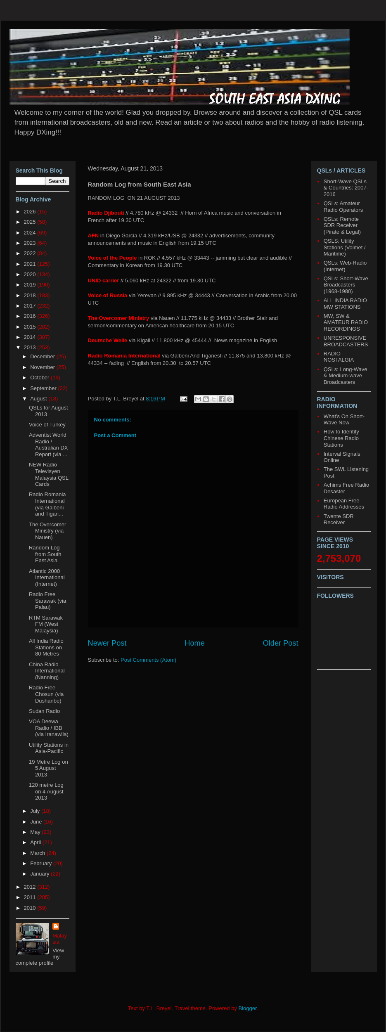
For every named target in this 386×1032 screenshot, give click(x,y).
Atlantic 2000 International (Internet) (47, 577)
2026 (31, 211)
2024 (31, 233)
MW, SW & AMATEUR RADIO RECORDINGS (346, 322)
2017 (31, 306)
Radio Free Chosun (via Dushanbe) (46, 693)
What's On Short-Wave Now (344, 419)
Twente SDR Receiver (339, 519)
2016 (31, 316)
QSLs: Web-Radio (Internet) (345, 266)
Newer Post (107, 643)
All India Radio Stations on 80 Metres (46, 647)
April (36, 842)
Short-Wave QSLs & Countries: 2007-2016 (346, 187)
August (39, 398)
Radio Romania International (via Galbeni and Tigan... (47, 504)
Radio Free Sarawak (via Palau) (47, 600)
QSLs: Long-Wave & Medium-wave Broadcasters (345, 375)
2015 (31, 327)
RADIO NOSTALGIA (339, 356)
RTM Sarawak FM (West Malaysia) (46, 624)
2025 (31, 222)
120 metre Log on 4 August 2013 (46, 791)
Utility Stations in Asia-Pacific (49, 748)
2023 (31, 243)
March (38, 853)
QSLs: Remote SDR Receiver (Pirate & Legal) (342, 225)
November (43, 367)
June (36, 822)
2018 (31, 295)
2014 (31, 337)
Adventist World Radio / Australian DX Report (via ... (48, 444)
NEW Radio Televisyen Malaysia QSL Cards (48, 474)
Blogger (248, 1008)
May (36, 832)
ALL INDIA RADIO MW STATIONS (345, 303)
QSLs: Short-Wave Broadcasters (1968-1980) (346, 284)
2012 (31, 887)
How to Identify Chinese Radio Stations (341, 437)
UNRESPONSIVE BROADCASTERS (346, 341)
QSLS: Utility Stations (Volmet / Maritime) (345, 247)
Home (195, 643)
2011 (31, 897)
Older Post (280, 643)
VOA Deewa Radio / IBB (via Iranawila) (49, 727)
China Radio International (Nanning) (47, 670)
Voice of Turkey (47, 424)
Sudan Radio (44, 711)
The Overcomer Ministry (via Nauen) (47, 530)
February (41, 863)
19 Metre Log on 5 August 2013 (48, 768)
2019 (31, 285)
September (44, 388)
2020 (31, 274)
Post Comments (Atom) (148, 660)
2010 (31, 908)
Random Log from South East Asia (45, 553)
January (40, 874)
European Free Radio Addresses (344, 503)
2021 (31, 264)
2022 (31, 253)
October (40, 377)
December (43, 356)
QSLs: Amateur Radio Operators (343, 206)
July (35, 811)
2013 (31, 347)
